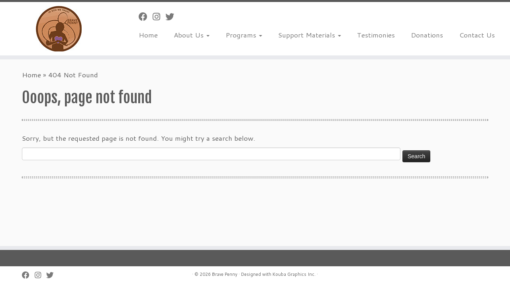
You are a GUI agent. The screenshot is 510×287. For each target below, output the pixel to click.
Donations (427, 34)
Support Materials (309, 34)
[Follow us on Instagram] (159, 16)
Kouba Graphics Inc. (294, 274)
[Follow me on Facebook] (146, 16)
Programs (244, 34)
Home (148, 34)
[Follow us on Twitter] (172, 16)
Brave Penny (224, 274)
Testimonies (376, 34)
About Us (192, 34)
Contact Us (477, 34)
